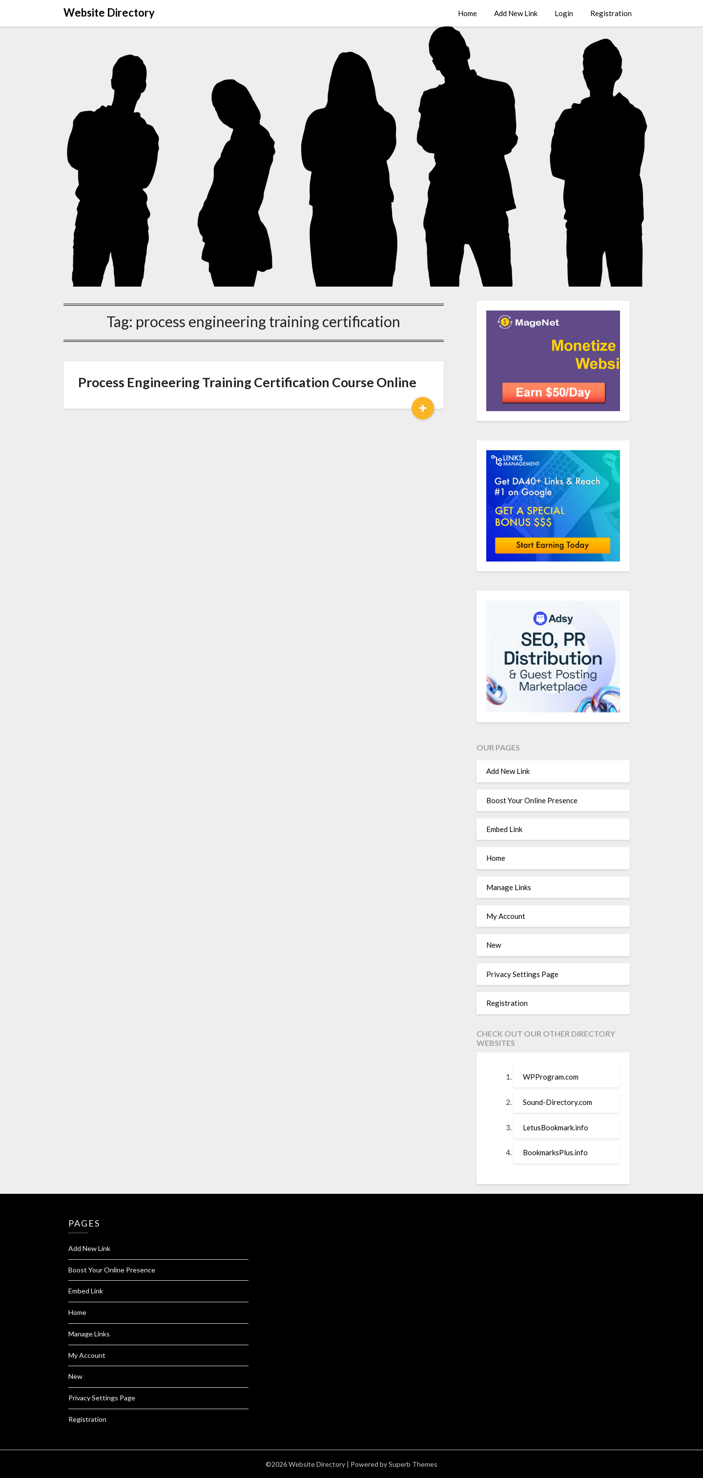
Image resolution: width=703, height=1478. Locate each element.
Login (564, 13)
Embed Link (504, 829)
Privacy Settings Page (522, 974)
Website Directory (109, 12)
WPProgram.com (551, 1076)
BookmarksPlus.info (555, 1152)
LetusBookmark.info (555, 1127)
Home (467, 13)
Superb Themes (413, 1464)
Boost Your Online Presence (532, 800)
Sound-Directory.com (557, 1102)
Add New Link (516, 13)
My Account (505, 916)
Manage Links (508, 887)
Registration (611, 13)
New (493, 944)
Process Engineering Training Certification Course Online (247, 382)
